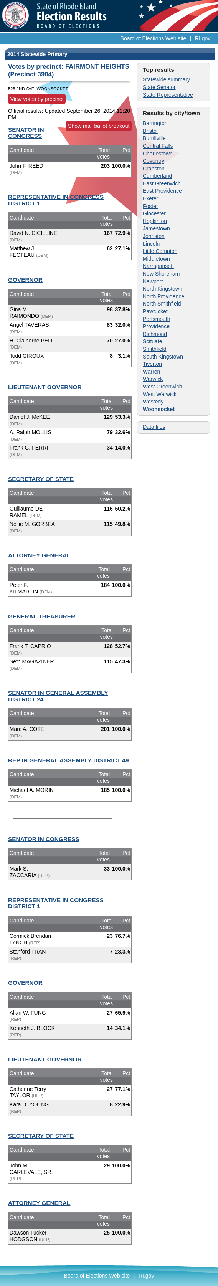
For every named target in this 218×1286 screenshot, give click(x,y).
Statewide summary (166, 79)
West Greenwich (162, 386)
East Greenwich (162, 183)
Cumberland (157, 176)
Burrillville (154, 138)
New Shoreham (161, 274)
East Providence (162, 191)
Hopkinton (155, 221)
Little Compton (160, 251)
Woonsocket (159, 409)
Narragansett (158, 266)
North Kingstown (162, 289)
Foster (150, 206)
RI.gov (202, 38)
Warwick (153, 379)
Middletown (156, 259)
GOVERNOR (25, 279)
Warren (151, 372)
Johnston (154, 236)
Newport (153, 281)
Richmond (155, 334)
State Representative (168, 95)
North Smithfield (162, 304)
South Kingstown (163, 357)
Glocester (154, 213)
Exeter (150, 198)
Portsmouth (156, 319)
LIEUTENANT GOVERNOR (45, 387)
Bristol (150, 131)
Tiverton (152, 364)
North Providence (163, 296)
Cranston (154, 168)
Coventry (153, 161)
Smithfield (154, 349)
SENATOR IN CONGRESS (26, 132)
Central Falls (158, 146)
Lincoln (151, 244)
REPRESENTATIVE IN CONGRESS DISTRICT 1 (56, 200)
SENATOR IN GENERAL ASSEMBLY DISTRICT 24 (58, 696)
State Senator (159, 87)
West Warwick (160, 394)
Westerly (153, 401)
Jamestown (156, 228)
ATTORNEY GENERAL (39, 555)
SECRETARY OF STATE (41, 479)
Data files (154, 427)
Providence (156, 326)
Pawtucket (155, 311)
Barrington (155, 123)
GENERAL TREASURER (41, 616)
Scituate (152, 341)
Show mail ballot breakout (98, 126)
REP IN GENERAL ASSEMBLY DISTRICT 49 (68, 760)
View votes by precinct (37, 99)
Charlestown (158, 153)
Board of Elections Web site (154, 38)
